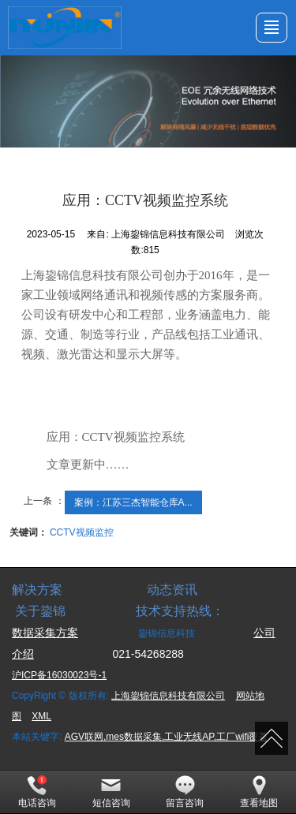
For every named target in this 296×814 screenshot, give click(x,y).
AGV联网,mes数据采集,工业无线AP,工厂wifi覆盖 (166, 736)
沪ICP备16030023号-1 (59, 675)
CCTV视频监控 (82, 532)
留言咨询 (185, 791)
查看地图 (259, 791)
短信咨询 (111, 791)
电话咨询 (37, 791)
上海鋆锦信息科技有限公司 (168, 695)
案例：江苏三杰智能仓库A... (133, 502)
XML (41, 716)
